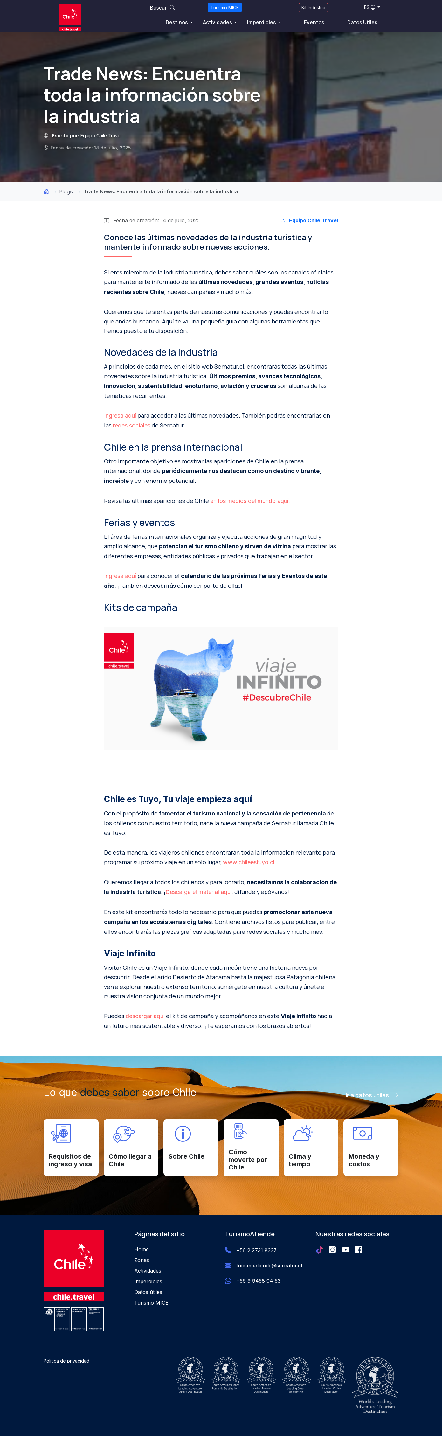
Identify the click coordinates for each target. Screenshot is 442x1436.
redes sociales (131, 425)
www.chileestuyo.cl (248, 862)
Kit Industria (313, 7)
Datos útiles (148, 1292)
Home (141, 1249)
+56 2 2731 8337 (256, 1250)
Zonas (141, 1260)
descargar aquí (145, 1016)
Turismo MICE (225, 7)
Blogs (66, 191)
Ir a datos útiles (372, 1095)
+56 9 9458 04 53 (258, 1281)
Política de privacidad (66, 1360)
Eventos (314, 22)
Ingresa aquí (120, 415)
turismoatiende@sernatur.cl (269, 1265)
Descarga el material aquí (198, 892)
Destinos (177, 22)
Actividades (218, 22)
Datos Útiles (362, 22)
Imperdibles (262, 22)
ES (369, 7)
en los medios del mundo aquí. (250, 500)
